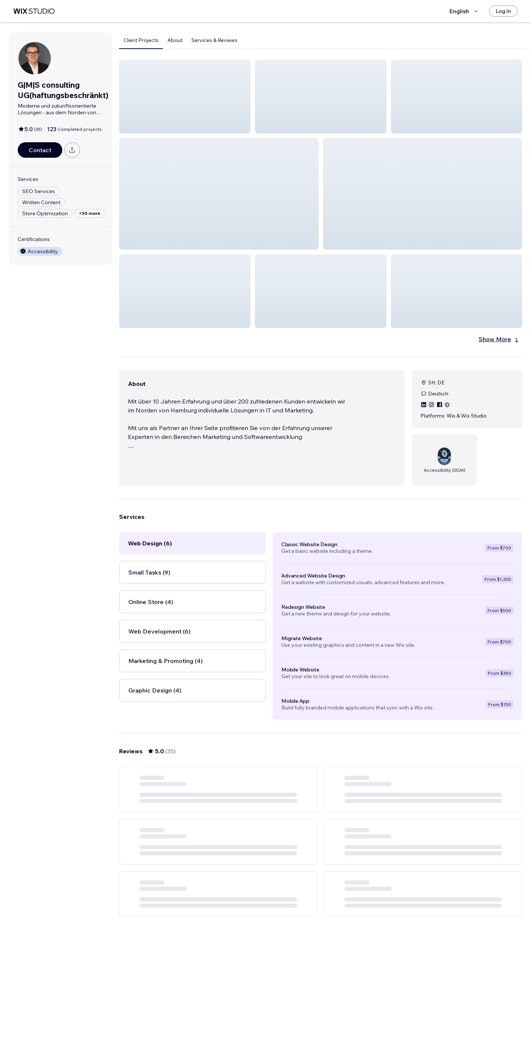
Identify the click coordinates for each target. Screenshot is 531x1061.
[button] (184, 96)
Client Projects (141, 40)
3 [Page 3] (314, 1034)
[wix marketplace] (34, 11)
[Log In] (503, 11)
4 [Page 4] (327, 1034)
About (175, 40)
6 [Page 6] (353, 1034)
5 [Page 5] (340, 1034)
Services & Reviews (214, 40)
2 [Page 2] (300, 1034)
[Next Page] (367, 1034)
